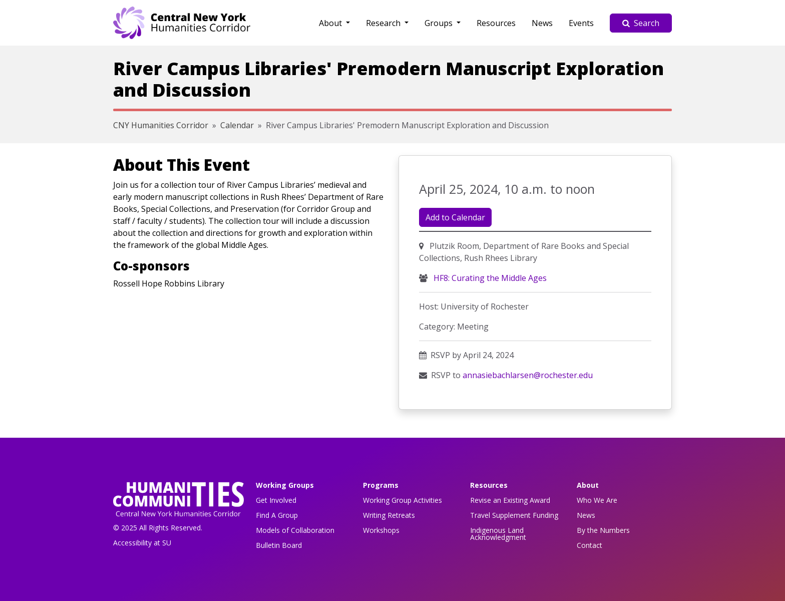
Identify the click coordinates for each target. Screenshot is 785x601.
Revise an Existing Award (510, 500)
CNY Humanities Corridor (160, 125)
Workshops (381, 530)
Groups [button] (440, 23)
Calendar (237, 125)
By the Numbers (603, 530)
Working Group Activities (402, 500)
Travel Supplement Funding (514, 515)
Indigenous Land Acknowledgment (498, 533)
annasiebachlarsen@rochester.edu (528, 375)
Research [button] (384, 23)
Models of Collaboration (295, 530)
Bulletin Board (279, 545)
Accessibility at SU (142, 542)
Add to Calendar (455, 217)
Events (581, 23)
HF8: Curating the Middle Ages (489, 277)
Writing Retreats (389, 515)
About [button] (331, 23)
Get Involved (276, 500)
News (542, 23)
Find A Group (277, 515)
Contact (589, 545)
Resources (496, 23)
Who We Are (597, 500)
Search (640, 23)
